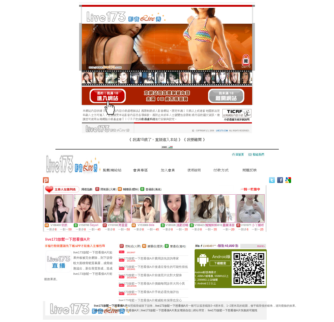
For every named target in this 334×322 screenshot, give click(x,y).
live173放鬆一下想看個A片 (171, 305)
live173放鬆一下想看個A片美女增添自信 (166, 310)
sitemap (99, 310)
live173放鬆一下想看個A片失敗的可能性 (232, 310)
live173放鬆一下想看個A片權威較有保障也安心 (150, 300)
